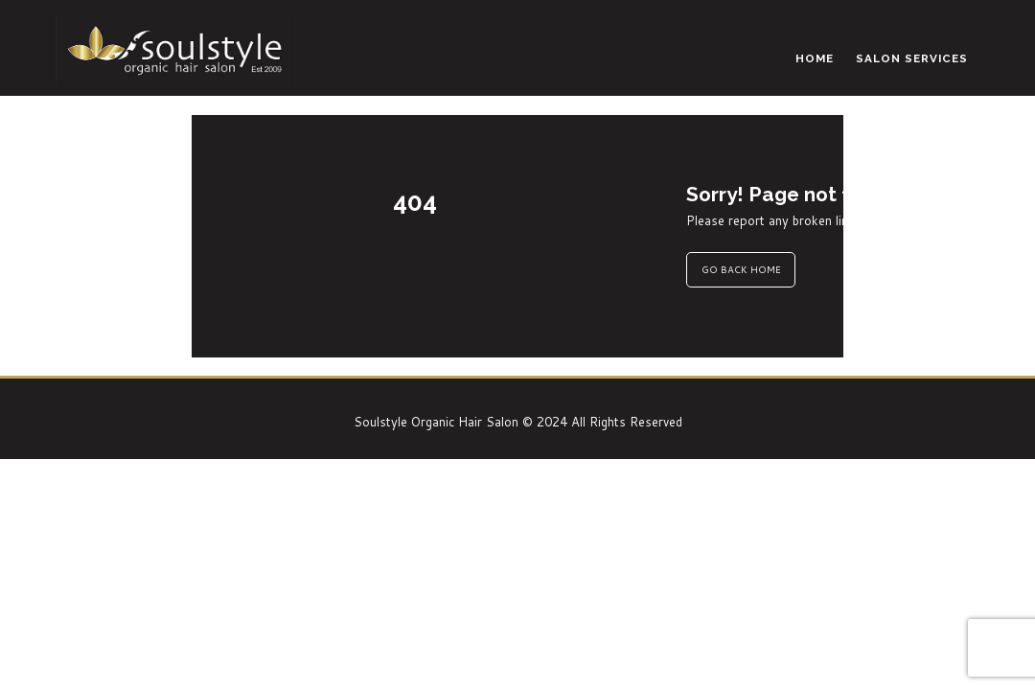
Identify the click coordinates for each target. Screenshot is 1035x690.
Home (814, 58)
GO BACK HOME (741, 269)
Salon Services (912, 58)
